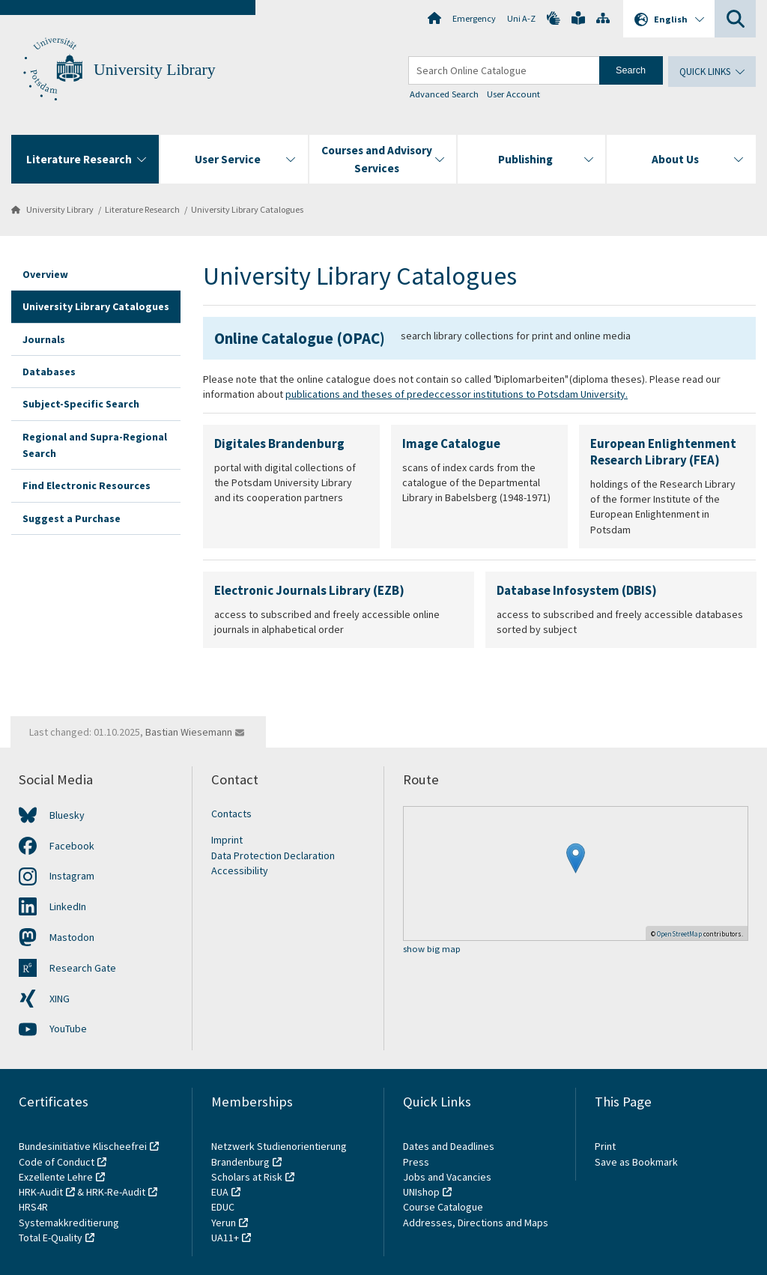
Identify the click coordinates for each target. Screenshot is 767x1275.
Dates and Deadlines (448, 1146)
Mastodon (71, 937)
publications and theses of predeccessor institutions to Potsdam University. (456, 394)
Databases (49, 371)
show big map (432, 949)
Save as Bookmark (636, 1162)
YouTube (68, 1028)
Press (416, 1162)
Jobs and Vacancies (447, 1177)
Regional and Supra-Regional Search (94, 445)
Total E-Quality (50, 1237)
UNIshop (421, 1192)
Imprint (227, 840)
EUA (219, 1192)
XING (59, 998)
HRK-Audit (41, 1192)
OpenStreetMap (679, 934)
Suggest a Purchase (71, 518)
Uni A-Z (521, 18)
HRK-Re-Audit (115, 1192)
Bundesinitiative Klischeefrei (83, 1146)
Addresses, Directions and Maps (475, 1222)
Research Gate (82, 968)
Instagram (71, 875)
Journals (43, 339)
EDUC (222, 1207)
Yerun (223, 1222)
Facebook (71, 845)
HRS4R (33, 1207)
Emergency (474, 18)
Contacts (231, 813)
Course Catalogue (443, 1207)
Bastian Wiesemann (188, 732)
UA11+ (225, 1237)
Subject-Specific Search (80, 404)
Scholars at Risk (246, 1177)
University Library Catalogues (247, 209)
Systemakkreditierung (69, 1222)
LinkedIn (67, 906)
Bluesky (67, 815)
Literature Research (142, 209)
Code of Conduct (56, 1162)
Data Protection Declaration (273, 855)
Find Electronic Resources (86, 485)
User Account (513, 94)
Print (605, 1146)
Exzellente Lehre (56, 1177)
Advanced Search (444, 94)
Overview (45, 274)
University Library (155, 70)
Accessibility (239, 870)
